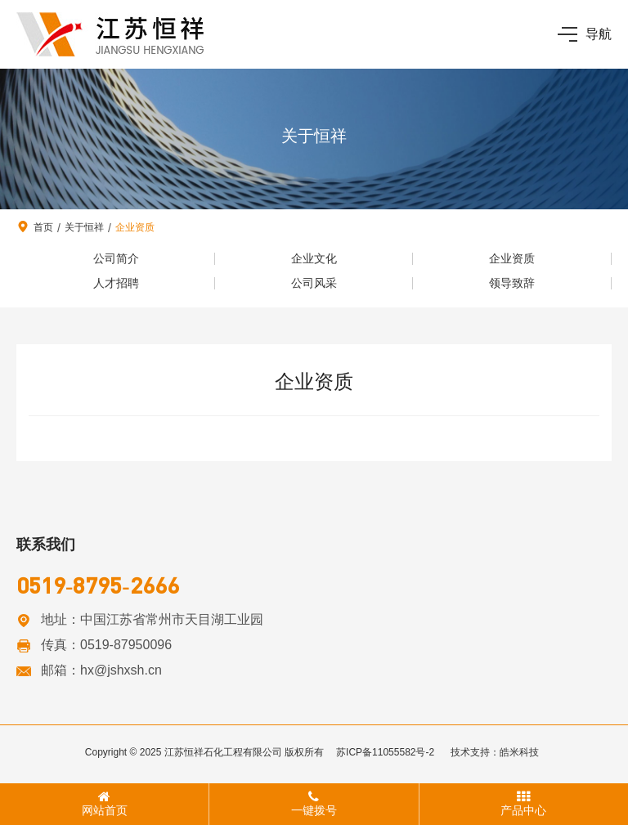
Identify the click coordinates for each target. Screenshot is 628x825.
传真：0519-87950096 (106, 645)
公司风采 (314, 282)
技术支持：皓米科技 (495, 752)
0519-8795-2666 (97, 585)
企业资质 (135, 227)
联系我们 (45, 544)
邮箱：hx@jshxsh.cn (101, 670)
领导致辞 (512, 282)
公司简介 (116, 258)
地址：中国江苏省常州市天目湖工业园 (152, 619)
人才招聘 (116, 282)
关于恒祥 (84, 227)
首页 (43, 227)
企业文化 (314, 258)
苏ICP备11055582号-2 (385, 752)
